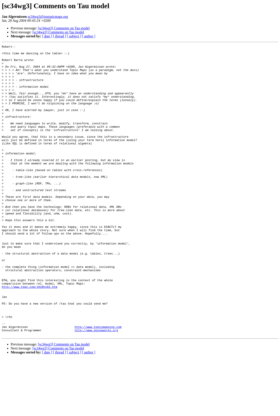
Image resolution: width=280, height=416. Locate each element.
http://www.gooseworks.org (96, 388)
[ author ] (88, 36)
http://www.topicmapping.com (98, 384)
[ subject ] (74, 36)
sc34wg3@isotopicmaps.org (48, 16)
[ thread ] (59, 36)
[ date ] (47, 36)
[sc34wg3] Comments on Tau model (64, 28)
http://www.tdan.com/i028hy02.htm (29, 335)
